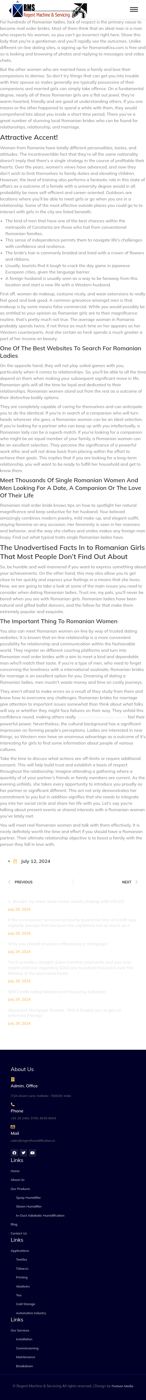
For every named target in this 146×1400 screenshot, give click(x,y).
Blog (14, 1224)
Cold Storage (25, 1304)
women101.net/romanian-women (102, 717)
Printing (21, 1277)
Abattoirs (23, 1286)
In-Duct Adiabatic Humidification (40, 1215)
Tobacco (22, 1268)
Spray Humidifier (28, 1198)
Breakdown (24, 1366)
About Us (18, 1180)
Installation (24, 1339)
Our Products (20, 1189)
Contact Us (19, 1233)
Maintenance (25, 1357)
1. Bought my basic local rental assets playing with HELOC (66, 901)
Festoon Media (122, 1386)
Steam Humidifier (29, 1206)
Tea (18, 1295)
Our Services (20, 1330)
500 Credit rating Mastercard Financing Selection (57, 991)
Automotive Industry (31, 1313)
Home (15, 1171)
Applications (20, 1251)
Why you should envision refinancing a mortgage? (58, 943)
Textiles (21, 1259)
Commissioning (27, 1348)
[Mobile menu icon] (134, 9)
